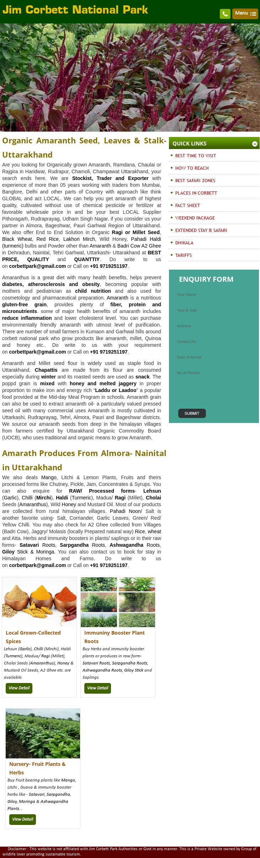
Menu (241, 13)
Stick (138, 670)
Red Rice (48, 239)
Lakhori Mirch (79, 239)
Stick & (25, 552)
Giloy (8, 552)
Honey (69, 504)
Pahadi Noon (125, 511)
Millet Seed (146, 232)
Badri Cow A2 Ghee (139, 246)
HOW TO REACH (192, 168)
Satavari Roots (96, 663)
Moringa (45, 552)
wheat (154, 531)
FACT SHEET (187, 205)
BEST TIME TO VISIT (195, 155)
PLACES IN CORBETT (196, 193)
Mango (49, 477)
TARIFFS (183, 255)
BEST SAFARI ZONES (195, 180)
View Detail (19, 688)
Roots (37, 545)
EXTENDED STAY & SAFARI (201, 230)
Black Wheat (17, 239)
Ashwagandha (126, 545)
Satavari (36, 794)
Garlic (10, 497)
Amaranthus (32, 504)
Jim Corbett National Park (75, 10)
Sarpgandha (58, 794)
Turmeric (81, 497)
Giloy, (13, 801)
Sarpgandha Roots (129, 663)
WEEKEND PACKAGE (195, 217)
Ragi (45, 656)
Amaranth (100, 246)
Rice (140, 531)
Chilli (27, 497)
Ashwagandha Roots (102, 670)
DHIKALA (184, 242)
